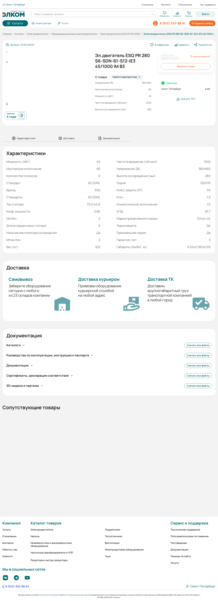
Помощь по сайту (181, 556)
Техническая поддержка (185, 529)
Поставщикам (179, 542)
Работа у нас (9, 549)
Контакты (166, 4)
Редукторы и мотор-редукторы (49, 560)
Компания (11, 523)
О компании (147, 4)
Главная (7, 34)
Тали (108, 556)
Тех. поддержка (208, 4)
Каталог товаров (46, 523)
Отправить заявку (202, 23)
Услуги (6, 529)
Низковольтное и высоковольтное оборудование (51, 544)
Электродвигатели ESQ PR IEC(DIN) (120, 34)
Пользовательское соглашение (190, 536)
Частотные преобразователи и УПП (52, 552)
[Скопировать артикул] (20, 45)
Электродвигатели (37, 34)
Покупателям (185, 4)
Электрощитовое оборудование (124, 549)
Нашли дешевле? (200, 56)
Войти (205, 14)
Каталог (19, 34)
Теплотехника (113, 536)
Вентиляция (112, 542)
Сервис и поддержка (189, 523)
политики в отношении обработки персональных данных (63, 595)
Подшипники (112, 529)
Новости (7, 556)
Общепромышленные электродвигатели (74, 34)
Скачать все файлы (198, 345)
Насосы (35, 536)
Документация (179, 549)
